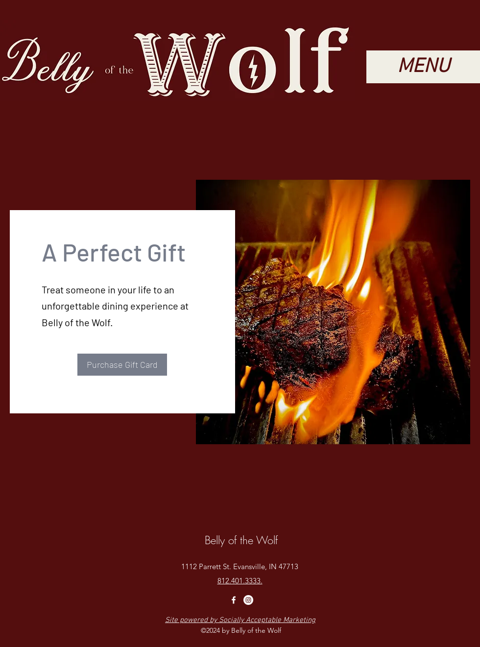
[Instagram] (248, 600)
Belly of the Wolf (241, 540)
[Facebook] (234, 600)
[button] (423, 66)
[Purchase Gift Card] (122, 365)
